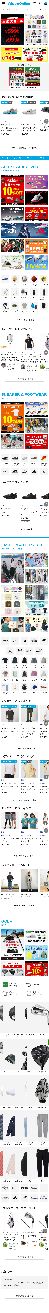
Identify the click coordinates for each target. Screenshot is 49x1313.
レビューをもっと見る (24, 379)
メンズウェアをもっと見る (24, 748)
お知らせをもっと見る (24, 1296)
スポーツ (5, 158)
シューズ (17, 158)
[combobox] (12, 9)
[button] (46, 121)
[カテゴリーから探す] (36, 9)
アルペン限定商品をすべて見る (24, 148)
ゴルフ (41, 158)
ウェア (29, 158)
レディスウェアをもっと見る (24, 800)
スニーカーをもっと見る (24, 529)
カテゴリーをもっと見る (24, 320)
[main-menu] (3, 3)
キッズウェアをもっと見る (24, 856)
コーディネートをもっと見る (24, 906)
